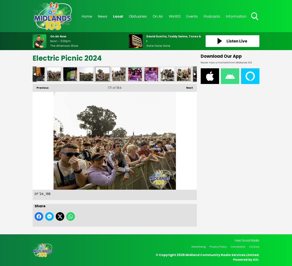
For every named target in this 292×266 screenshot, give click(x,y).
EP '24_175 (184, 74)
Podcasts (212, 16)
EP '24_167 (86, 74)
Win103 (175, 16)
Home (87, 16)
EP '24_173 (151, 74)
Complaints (238, 247)
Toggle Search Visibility (255, 16)
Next (187, 87)
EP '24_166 (70, 74)
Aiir (256, 259)
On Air (158, 16)
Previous (41, 87)
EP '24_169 (119, 74)
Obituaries (138, 16)
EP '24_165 (54, 74)
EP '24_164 (38, 74)
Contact (254, 247)
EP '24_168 (102, 74)
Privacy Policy (218, 247)
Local (118, 16)
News (102, 16)
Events (192, 16)
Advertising (198, 247)
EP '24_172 (135, 74)
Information (236, 16)
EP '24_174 (167, 74)
